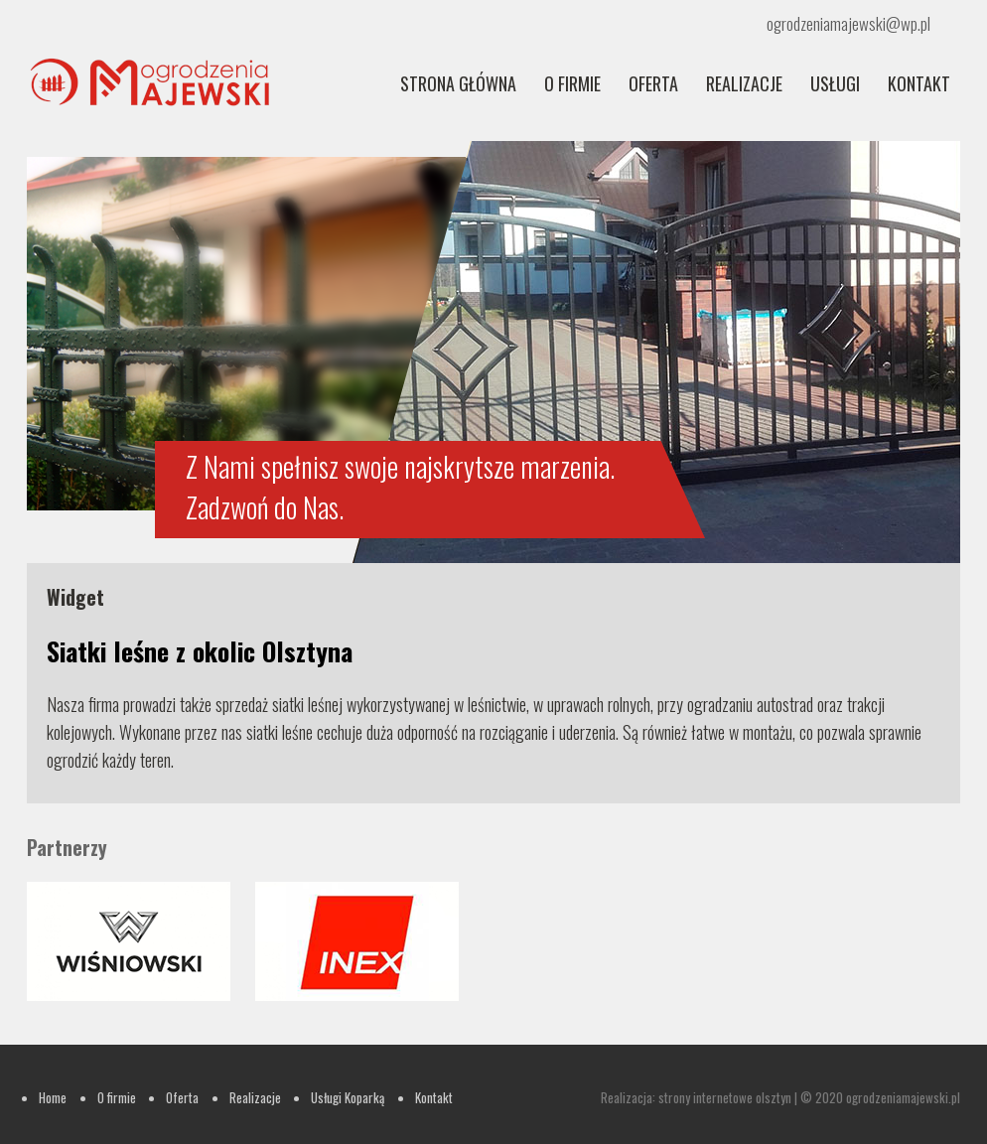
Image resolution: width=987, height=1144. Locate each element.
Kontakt (919, 83)
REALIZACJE (744, 83)
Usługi (835, 83)
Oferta (653, 83)
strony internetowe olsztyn (724, 1097)
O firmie (572, 83)
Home (53, 1097)
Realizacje (255, 1097)
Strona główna (458, 83)
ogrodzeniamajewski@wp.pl (848, 23)
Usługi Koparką (347, 1097)
